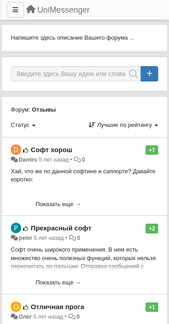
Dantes (27, 160)
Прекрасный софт (61, 228)
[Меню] (15, 10)
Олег (25, 317)
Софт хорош (51, 149)
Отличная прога (57, 306)
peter (25, 238)
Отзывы (44, 109)
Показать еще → (58, 204)
